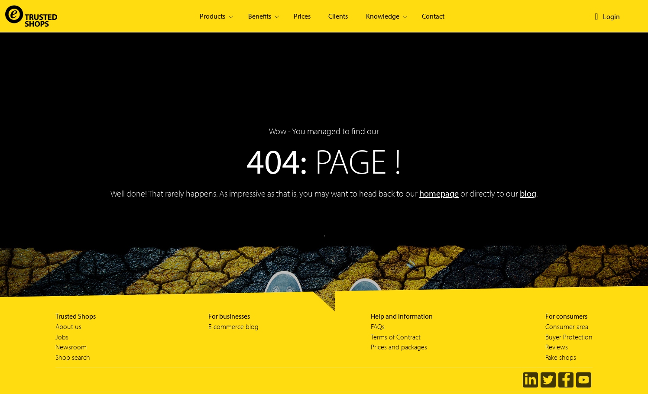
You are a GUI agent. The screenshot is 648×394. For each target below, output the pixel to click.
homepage (439, 193)
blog (528, 193)
